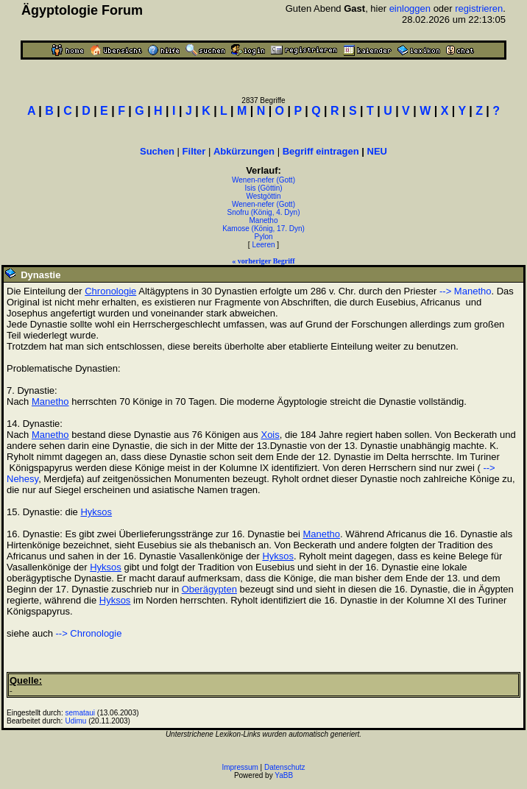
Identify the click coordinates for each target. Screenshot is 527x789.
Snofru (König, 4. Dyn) (263, 212)
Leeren (263, 245)
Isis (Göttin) (263, 188)
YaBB (284, 775)
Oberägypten (209, 589)
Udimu (76, 721)
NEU (377, 151)
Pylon (263, 237)
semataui (81, 713)
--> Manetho (465, 291)
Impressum (240, 767)
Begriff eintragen (321, 151)
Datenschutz (284, 767)
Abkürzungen (244, 151)
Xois (270, 434)
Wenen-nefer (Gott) (263, 180)
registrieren (479, 8)
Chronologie (110, 291)
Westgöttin (263, 196)
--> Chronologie (89, 633)
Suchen (157, 151)
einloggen (410, 8)
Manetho (264, 220)
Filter (194, 151)
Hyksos (96, 511)
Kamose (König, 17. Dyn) (263, 228)
